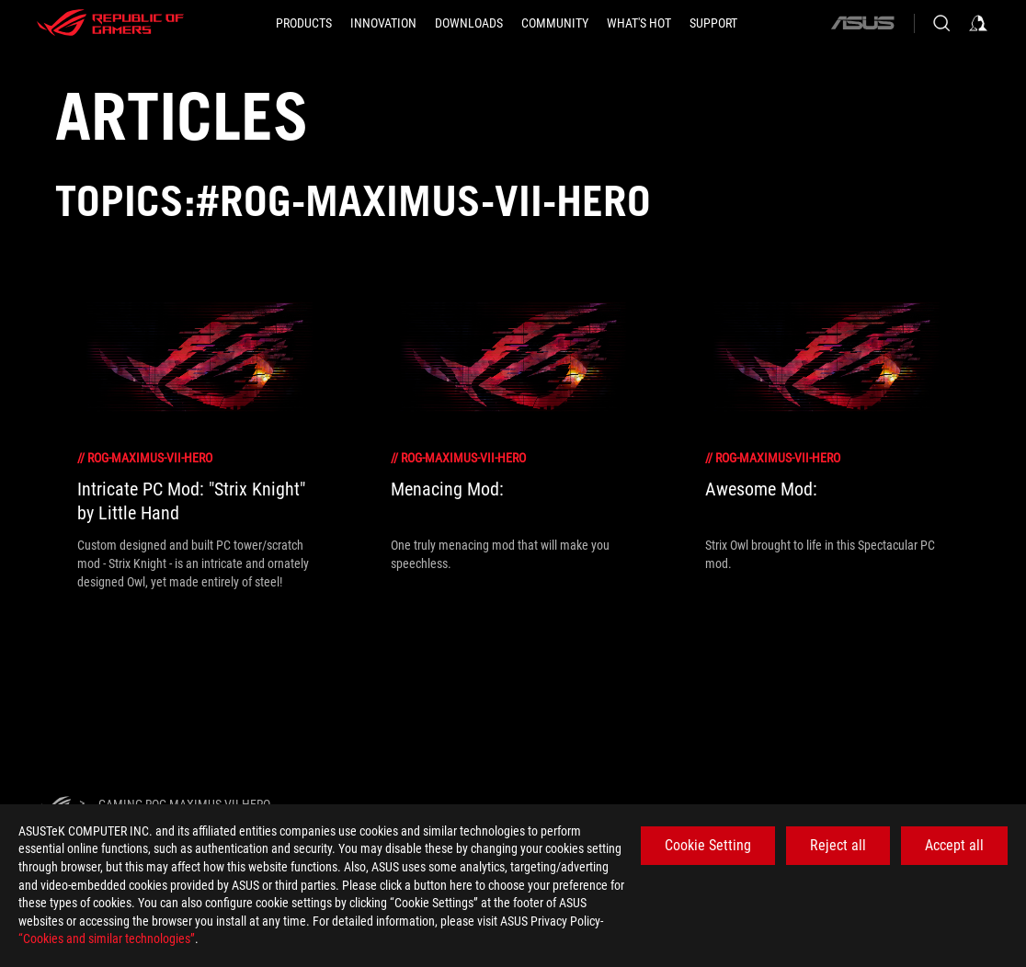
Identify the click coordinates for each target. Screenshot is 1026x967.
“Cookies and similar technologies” (106, 938)
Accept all (954, 845)
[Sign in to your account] (978, 23)
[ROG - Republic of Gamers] (110, 23)
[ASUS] (862, 23)
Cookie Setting (708, 845)
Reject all (838, 845)
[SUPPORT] (713, 23)
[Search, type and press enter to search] (941, 23)
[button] (304, 23)
